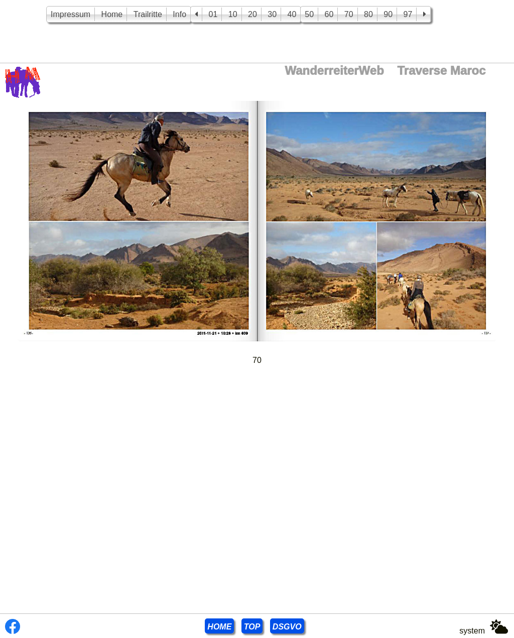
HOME (219, 626)
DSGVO (287, 626)
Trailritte (148, 14)
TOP (252, 626)
